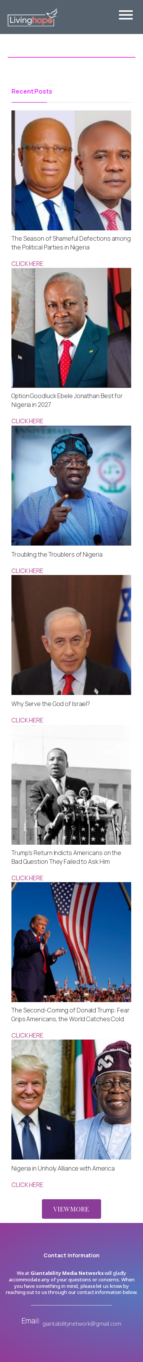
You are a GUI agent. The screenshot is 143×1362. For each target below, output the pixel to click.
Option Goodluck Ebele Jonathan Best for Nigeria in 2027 (67, 400)
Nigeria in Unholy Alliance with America (63, 1168)
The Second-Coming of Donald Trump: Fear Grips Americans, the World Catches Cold (70, 1014)
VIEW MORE (71, 1209)
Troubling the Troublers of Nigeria (57, 554)
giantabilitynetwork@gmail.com (81, 1323)
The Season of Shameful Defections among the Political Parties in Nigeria (71, 242)
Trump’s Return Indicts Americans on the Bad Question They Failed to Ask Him (66, 857)
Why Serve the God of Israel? (50, 704)
